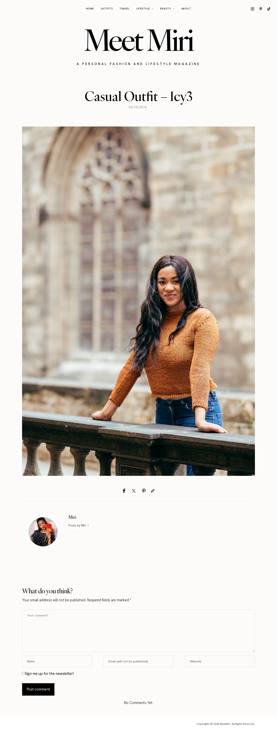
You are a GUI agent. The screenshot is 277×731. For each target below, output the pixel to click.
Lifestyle (143, 8)
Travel (124, 8)
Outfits (107, 8)
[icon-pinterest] (261, 9)
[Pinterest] (144, 490)
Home (90, 8)
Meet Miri (138, 40)
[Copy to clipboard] (152, 490)
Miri (72, 517)
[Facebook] (124, 490)
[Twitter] (133, 490)
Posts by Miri (79, 525)
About (186, 8)
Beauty (165, 8)
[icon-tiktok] (269, 9)
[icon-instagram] (252, 9)
